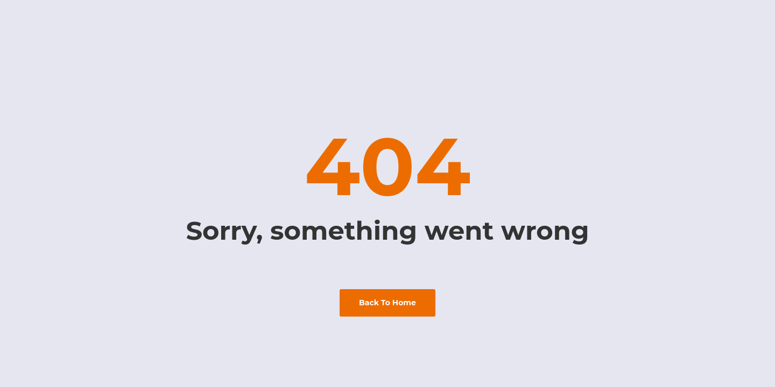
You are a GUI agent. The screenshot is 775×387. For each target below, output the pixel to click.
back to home (387, 302)
